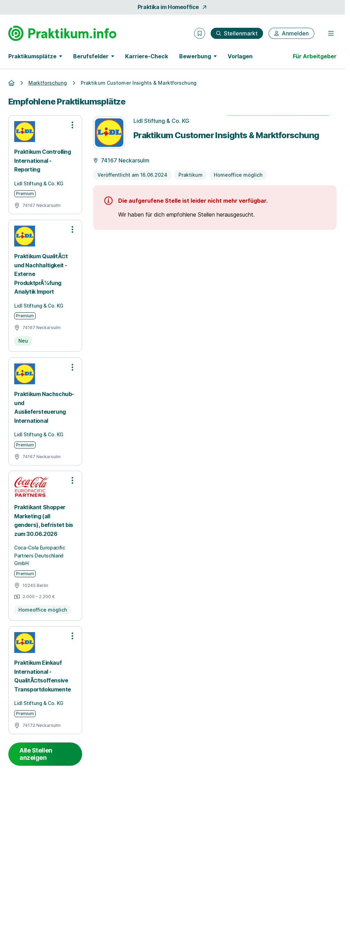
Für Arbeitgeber (314, 56)
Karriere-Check (146, 56)
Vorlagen (240, 56)
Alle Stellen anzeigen (35, 754)
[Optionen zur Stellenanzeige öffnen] (72, 125)
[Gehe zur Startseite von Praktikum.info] (62, 33)
